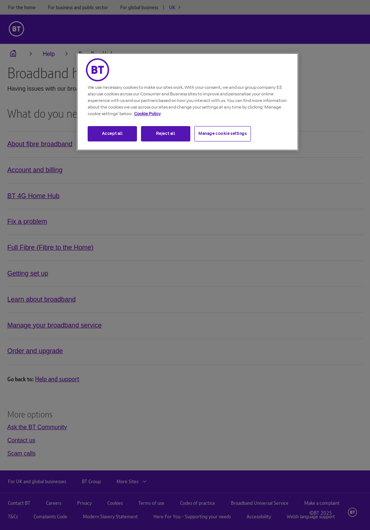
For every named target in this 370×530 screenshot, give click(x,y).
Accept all (112, 133)
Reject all (165, 133)
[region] (188, 102)
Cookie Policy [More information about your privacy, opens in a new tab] (147, 113)
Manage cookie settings (222, 133)
